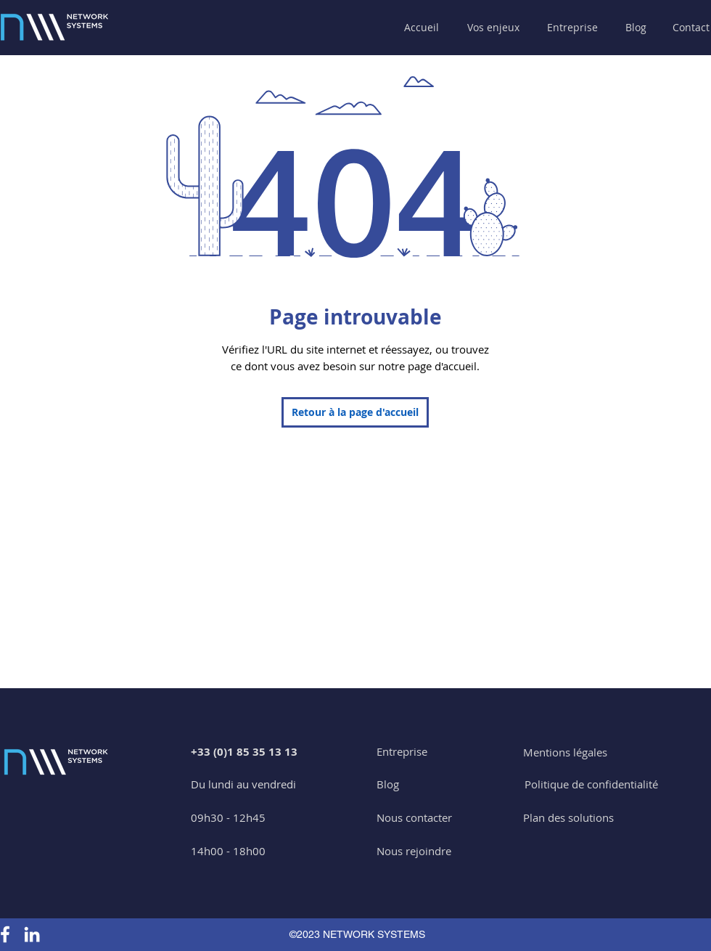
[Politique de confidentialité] (590, 784)
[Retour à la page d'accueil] (355, 412)
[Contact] (691, 27)
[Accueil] (422, 27)
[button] (495, 27)
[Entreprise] (402, 751)
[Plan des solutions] (568, 817)
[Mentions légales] (565, 752)
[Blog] (636, 27)
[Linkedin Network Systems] (32, 934)
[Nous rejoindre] (414, 851)
